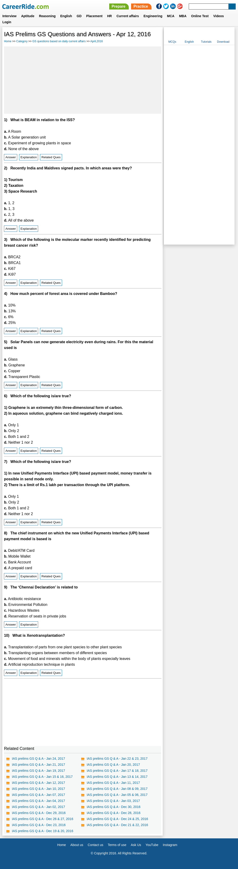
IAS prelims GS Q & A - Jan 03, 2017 (113, 801)
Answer (10, 157)
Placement (94, 16)
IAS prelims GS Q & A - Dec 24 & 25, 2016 (117, 819)
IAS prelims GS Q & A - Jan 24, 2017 (38, 758)
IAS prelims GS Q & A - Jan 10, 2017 (38, 789)
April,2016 (96, 41)
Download (223, 41)
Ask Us (136, 845)
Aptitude (27, 16)
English (66, 16)
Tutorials (206, 41)
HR (109, 16)
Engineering (153, 16)
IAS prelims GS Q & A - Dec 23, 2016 (39, 825)
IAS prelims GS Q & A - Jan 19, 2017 (38, 770)
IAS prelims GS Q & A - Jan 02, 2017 (38, 807)
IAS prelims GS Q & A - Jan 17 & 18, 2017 (117, 770)
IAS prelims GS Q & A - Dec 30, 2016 (113, 807)
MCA (171, 16)
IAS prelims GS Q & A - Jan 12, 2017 (38, 783)
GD (79, 16)
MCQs (172, 41)
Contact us (95, 845)
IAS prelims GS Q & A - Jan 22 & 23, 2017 (117, 758)
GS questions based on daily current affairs (59, 41)
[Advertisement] (82, 80)
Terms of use (117, 845)
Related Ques (51, 157)
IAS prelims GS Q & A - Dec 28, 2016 (113, 813)
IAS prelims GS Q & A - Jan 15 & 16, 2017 (42, 777)
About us (76, 845)
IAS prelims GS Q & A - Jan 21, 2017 (38, 764)
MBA (182, 16)
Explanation (28, 157)
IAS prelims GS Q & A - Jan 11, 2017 (113, 783)
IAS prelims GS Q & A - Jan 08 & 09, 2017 (117, 789)
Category (22, 41)
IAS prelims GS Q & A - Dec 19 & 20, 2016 (42, 831)
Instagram (170, 845)
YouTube (151, 845)
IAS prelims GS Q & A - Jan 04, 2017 (38, 801)
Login (6, 22)
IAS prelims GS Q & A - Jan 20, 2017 (113, 764)
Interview (9, 16)
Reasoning (47, 16)
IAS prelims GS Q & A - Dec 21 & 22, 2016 (117, 825)
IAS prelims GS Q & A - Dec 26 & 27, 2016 (42, 819)
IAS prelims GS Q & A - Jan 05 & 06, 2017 (117, 795)
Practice (140, 6)
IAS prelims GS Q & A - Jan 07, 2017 (38, 795)
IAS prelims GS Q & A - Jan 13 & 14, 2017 (117, 777)
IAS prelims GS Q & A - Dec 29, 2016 (39, 813)
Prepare (119, 6)
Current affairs (127, 16)
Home (7, 41)
